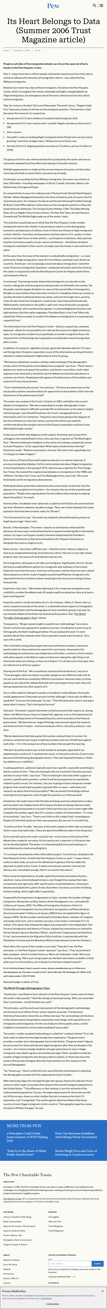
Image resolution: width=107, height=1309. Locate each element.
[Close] (102, 1291)
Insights (52, 1212)
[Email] (70, 1264)
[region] (53, 1298)
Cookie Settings (52, 1304)
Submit (97, 1264)
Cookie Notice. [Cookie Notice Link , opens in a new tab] (46, 1298)
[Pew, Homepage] (53, 5)
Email (50, 1259)
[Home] (27, 1174)
